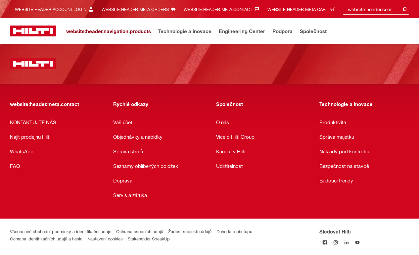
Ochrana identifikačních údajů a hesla (46, 238)
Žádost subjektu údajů (189, 231)
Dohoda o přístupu (234, 231)
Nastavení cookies (105, 238)
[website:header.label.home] (33, 31)
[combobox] (376, 9)
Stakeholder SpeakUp (149, 238)
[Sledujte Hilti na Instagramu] (335, 242)
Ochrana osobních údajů (139, 231)
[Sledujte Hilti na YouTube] (357, 242)
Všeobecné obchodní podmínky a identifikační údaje (60, 231)
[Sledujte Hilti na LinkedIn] (346, 242)
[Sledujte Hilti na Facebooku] (324, 242)
